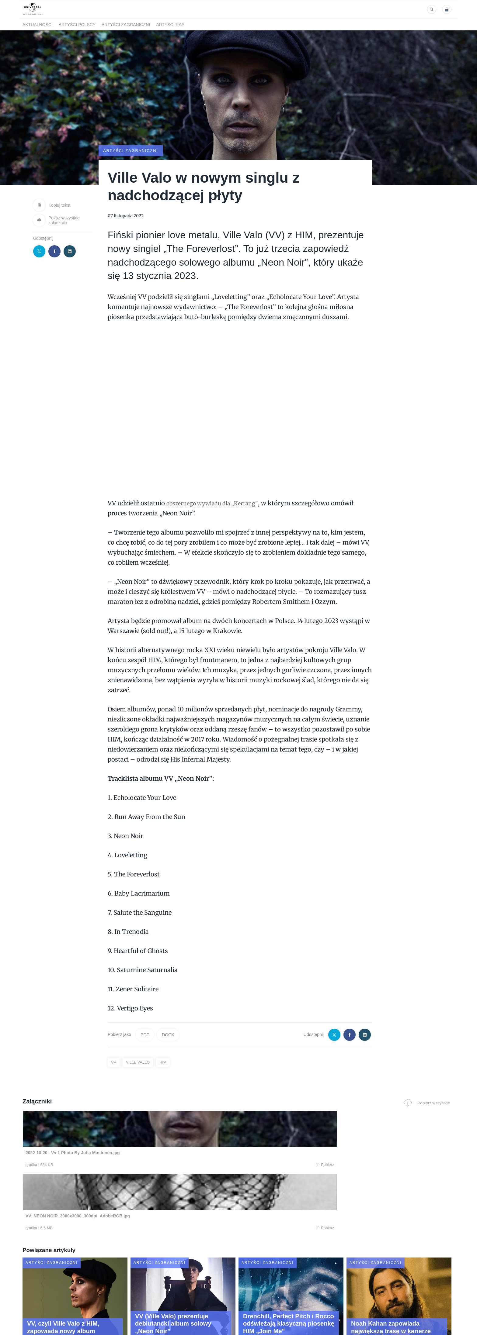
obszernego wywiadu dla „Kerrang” (218, 503)
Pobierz (114, 1164)
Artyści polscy (77, 24)
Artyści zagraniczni (126, 24)
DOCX (168, 1034)
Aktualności (38, 24)
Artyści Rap (170, 24)
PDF (145, 1034)
